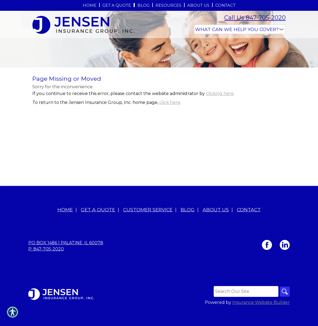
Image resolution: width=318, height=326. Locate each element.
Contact (249, 226)
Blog (188, 226)
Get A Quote (98, 226)
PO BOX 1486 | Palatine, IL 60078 (65, 259)
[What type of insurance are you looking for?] (240, 29)
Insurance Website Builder (261, 319)
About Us (216, 226)
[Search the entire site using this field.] (245, 308)
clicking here (220, 134)
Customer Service (147, 226)
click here (169, 142)
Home (65, 226)
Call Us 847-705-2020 (255, 17)
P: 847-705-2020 (46, 265)
